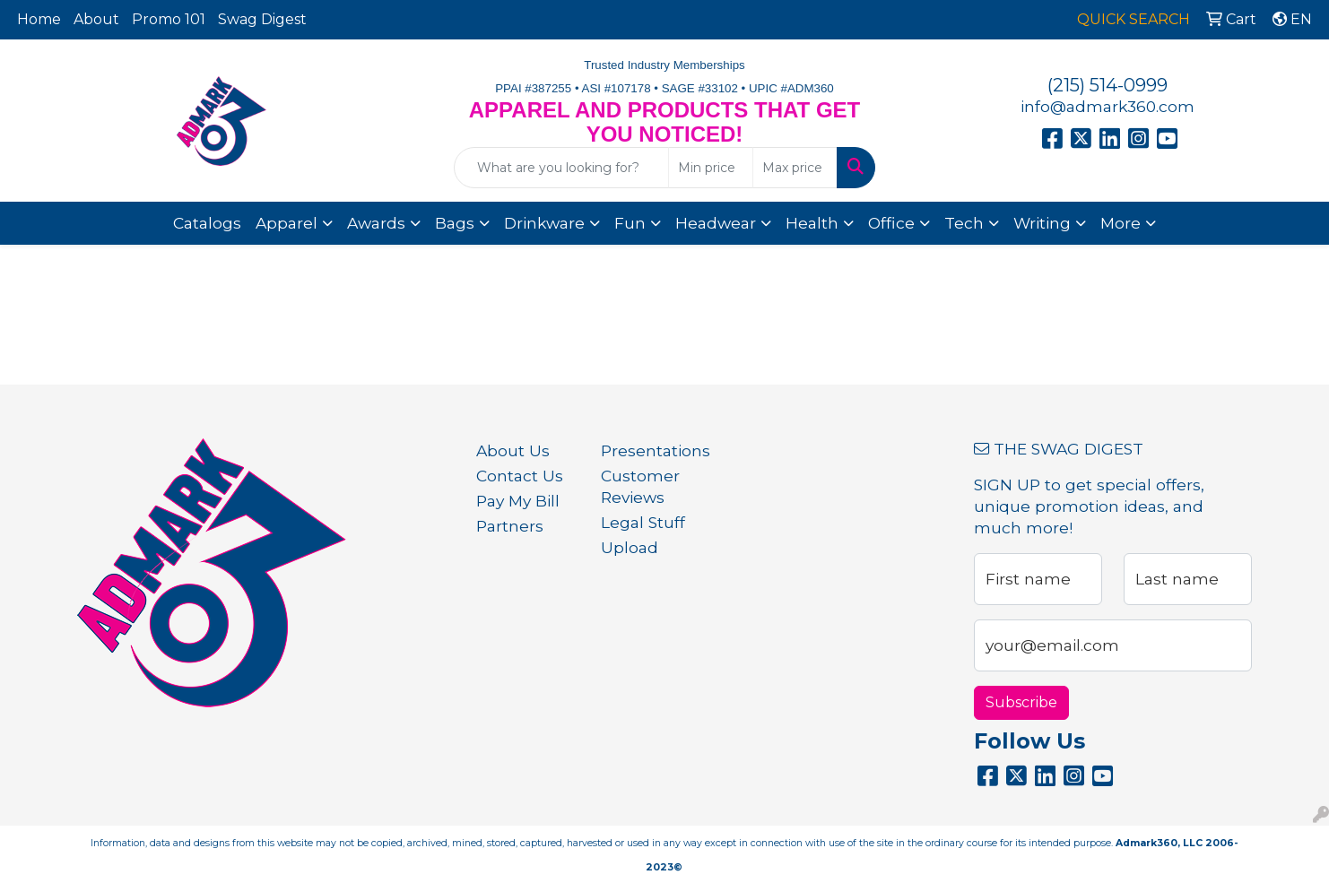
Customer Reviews (640, 486)
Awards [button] (376, 222)
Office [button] (891, 222)
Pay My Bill (518, 500)
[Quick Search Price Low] (710, 167)
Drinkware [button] (544, 222)
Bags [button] (454, 222)
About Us (513, 450)
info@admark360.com (1107, 106)
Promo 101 (168, 19)
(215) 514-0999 (1107, 85)
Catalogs (207, 222)
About (96, 19)
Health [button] (812, 222)
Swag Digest (262, 19)
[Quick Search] (561, 167)
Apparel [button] (286, 222)
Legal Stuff (643, 522)
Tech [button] (964, 222)
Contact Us (519, 475)
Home (39, 19)
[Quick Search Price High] (795, 167)
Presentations (652, 450)
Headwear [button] (715, 222)
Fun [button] (630, 222)
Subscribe (1021, 702)
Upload (629, 547)
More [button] (1120, 222)
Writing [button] (1042, 222)
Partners (509, 525)
